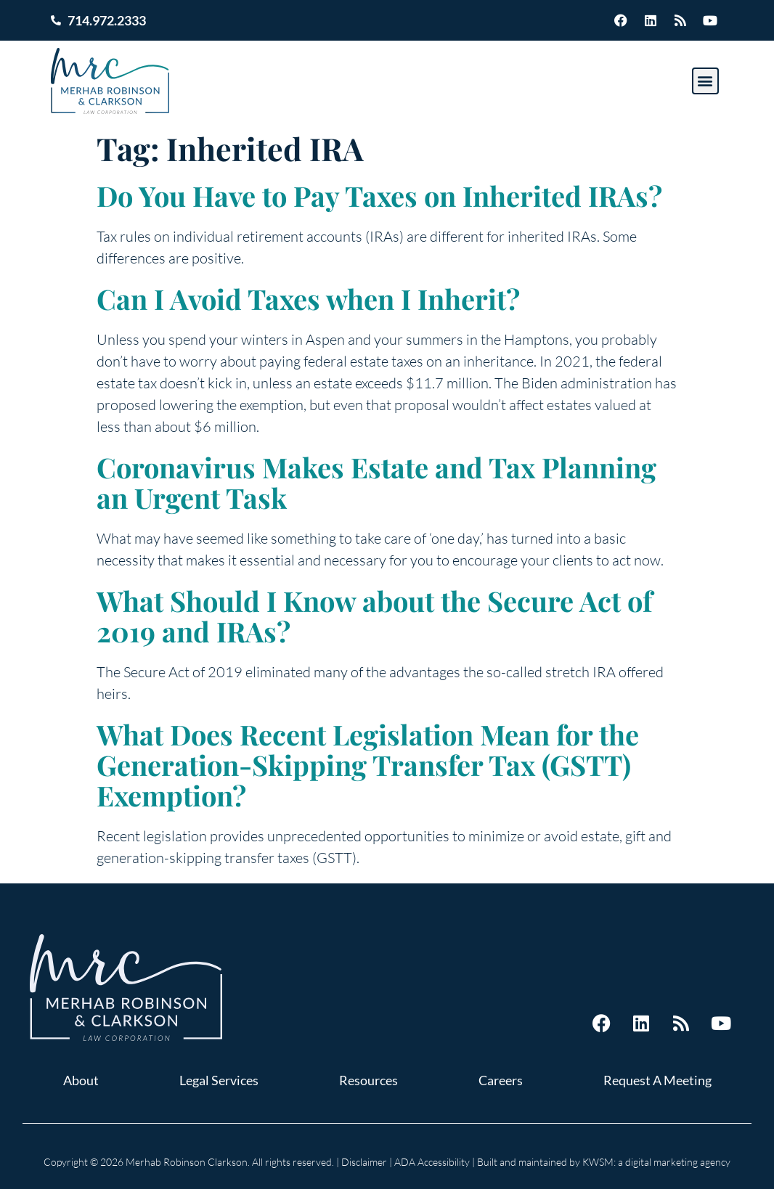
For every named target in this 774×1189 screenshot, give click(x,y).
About (81, 1080)
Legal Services (218, 1080)
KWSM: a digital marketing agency (656, 1162)
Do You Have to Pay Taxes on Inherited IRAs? (379, 195)
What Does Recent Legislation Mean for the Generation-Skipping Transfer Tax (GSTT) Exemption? (368, 765)
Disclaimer (364, 1162)
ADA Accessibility (432, 1162)
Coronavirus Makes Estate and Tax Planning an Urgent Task (376, 482)
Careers (500, 1080)
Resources (368, 1080)
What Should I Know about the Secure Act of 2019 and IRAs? (374, 616)
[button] (705, 81)
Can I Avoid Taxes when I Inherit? (308, 298)
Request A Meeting (657, 1080)
